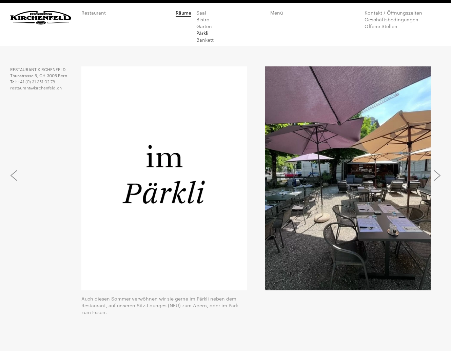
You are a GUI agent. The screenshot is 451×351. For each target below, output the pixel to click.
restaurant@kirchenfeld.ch (36, 87)
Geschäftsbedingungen (391, 19)
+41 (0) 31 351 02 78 (36, 81)
